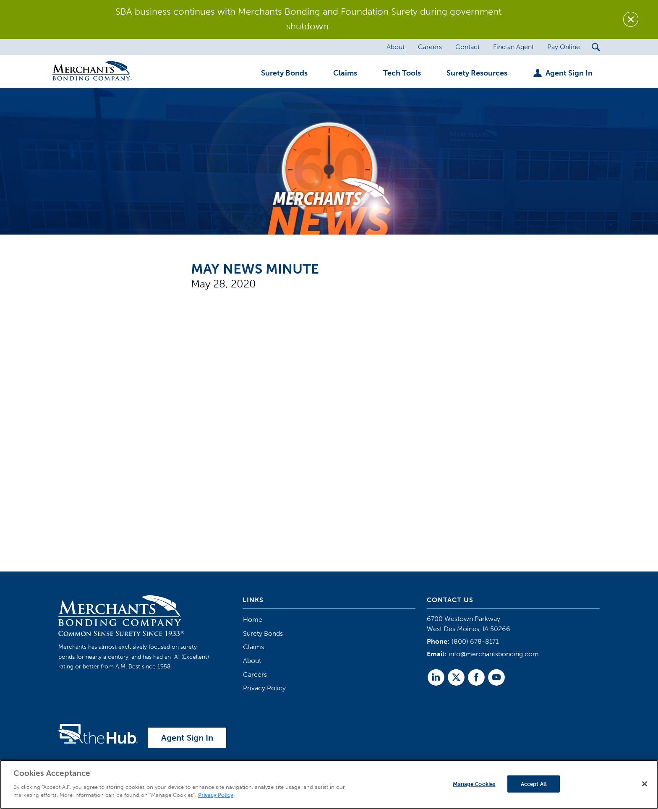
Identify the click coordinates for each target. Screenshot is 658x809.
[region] (329, 784)
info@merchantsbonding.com (494, 654)
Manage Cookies (474, 783)
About (252, 661)
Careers (255, 675)
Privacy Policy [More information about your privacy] (215, 795)
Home (252, 620)
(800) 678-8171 (475, 641)
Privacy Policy (264, 688)
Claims (253, 647)
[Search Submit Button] (596, 47)
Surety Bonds (263, 633)
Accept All (534, 783)
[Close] (644, 784)
